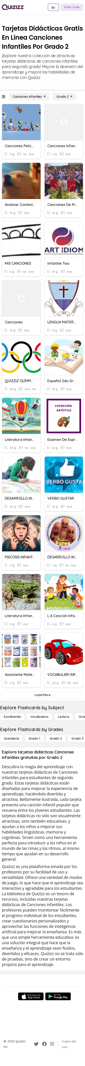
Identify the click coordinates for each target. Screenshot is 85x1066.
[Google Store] (58, 996)
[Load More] (42, 695)
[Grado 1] (34, 738)
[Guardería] (11, 738)
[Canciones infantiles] (29, 96)
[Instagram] (52, 1044)
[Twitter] (36, 1044)
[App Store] (31, 996)
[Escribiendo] (12, 716)
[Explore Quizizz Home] (13, 7)
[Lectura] (63, 716)
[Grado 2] (64, 96)
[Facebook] (44, 1044)
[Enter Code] (72, 7)
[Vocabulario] (39, 716)
